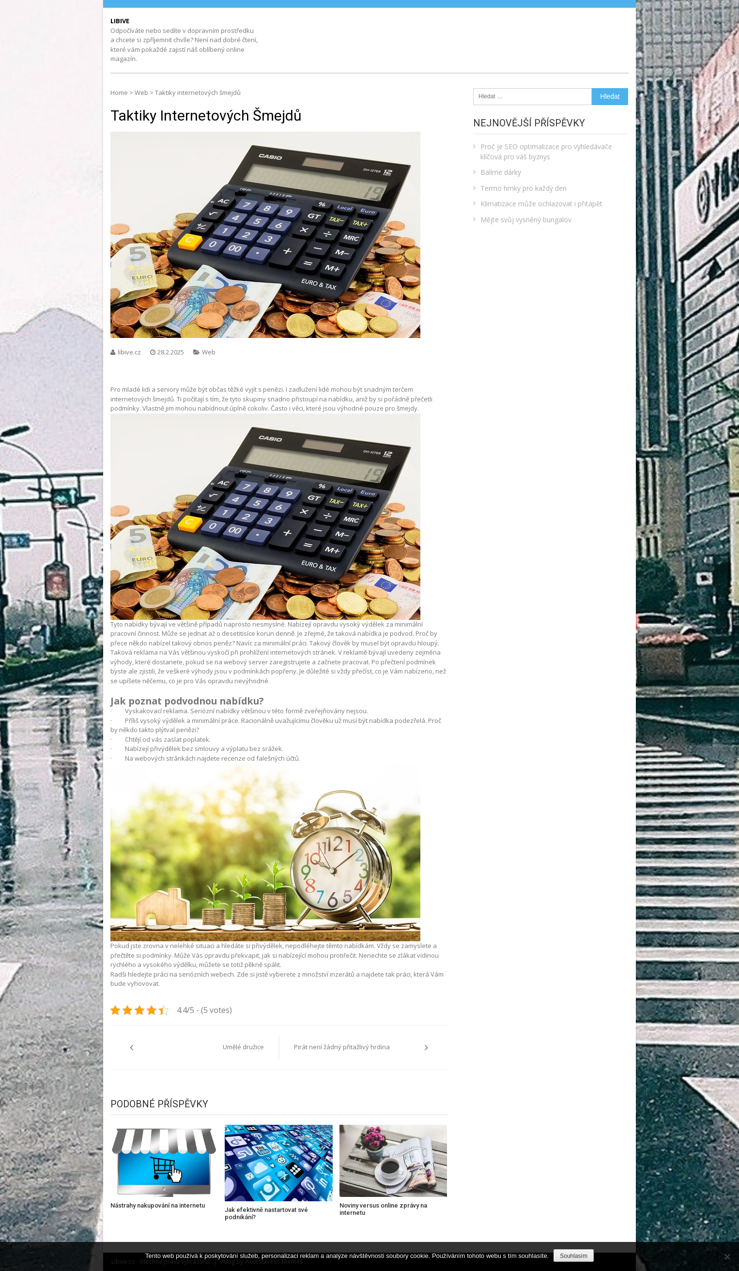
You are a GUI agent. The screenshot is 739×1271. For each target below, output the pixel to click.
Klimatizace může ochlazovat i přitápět (541, 203)
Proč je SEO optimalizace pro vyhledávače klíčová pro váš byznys (546, 151)
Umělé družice (243, 1046)
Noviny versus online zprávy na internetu (383, 1209)
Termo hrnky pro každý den (523, 188)
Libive (119, 20)
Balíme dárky (500, 172)
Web (141, 92)
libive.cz (130, 352)
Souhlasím (573, 1256)
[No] (727, 1256)
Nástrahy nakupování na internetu (157, 1205)
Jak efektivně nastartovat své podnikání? (266, 1213)
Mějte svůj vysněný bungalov (525, 219)
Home (119, 92)
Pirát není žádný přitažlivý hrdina (342, 1046)
